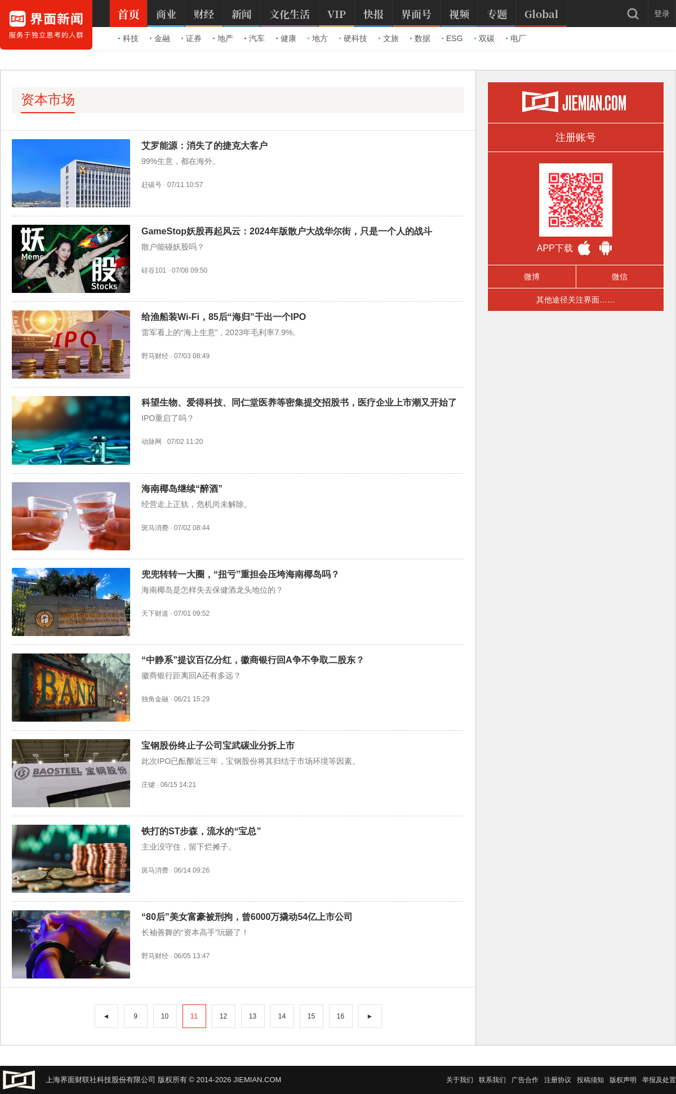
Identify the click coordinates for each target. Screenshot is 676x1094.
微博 (532, 276)
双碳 (484, 38)
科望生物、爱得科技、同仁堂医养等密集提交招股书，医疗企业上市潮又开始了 (299, 402)
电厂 (516, 38)
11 (194, 1016)
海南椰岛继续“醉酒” (182, 488)
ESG (452, 38)
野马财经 (154, 356)
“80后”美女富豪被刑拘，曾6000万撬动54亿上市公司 (247, 917)
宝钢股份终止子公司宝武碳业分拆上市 (218, 745)
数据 (420, 38)
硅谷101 (153, 270)
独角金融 (154, 699)
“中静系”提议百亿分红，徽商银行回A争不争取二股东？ (252, 660)
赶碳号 (151, 185)
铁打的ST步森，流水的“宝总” (201, 831)
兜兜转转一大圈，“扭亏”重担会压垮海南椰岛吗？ (240, 574)
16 (340, 1016)
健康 (286, 38)
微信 (620, 276)
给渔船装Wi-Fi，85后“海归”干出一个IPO (223, 317)
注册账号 (575, 137)
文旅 (389, 38)
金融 (160, 38)
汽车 (254, 38)
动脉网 (151, 442)
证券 (191, 38)
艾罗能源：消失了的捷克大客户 (204, 145)
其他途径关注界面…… (575, 299)
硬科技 (353, 38)
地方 (318, 38)
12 (223, 1016)
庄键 (148, 785)
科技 (128, 38)
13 (252, 1016)
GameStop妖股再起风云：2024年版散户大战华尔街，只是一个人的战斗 (286, 231)
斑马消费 (154, 528)
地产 (223, 38)
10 (164, 1016)
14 (282, 1016)
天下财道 (154, 613)
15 (311, 1016)
